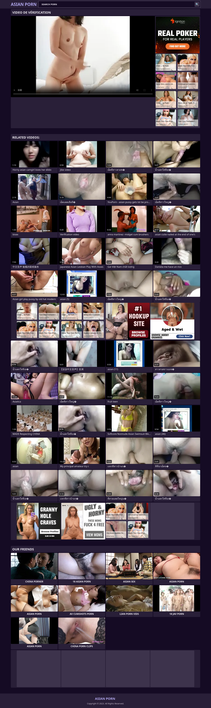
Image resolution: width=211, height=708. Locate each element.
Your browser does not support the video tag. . (83, 56)
